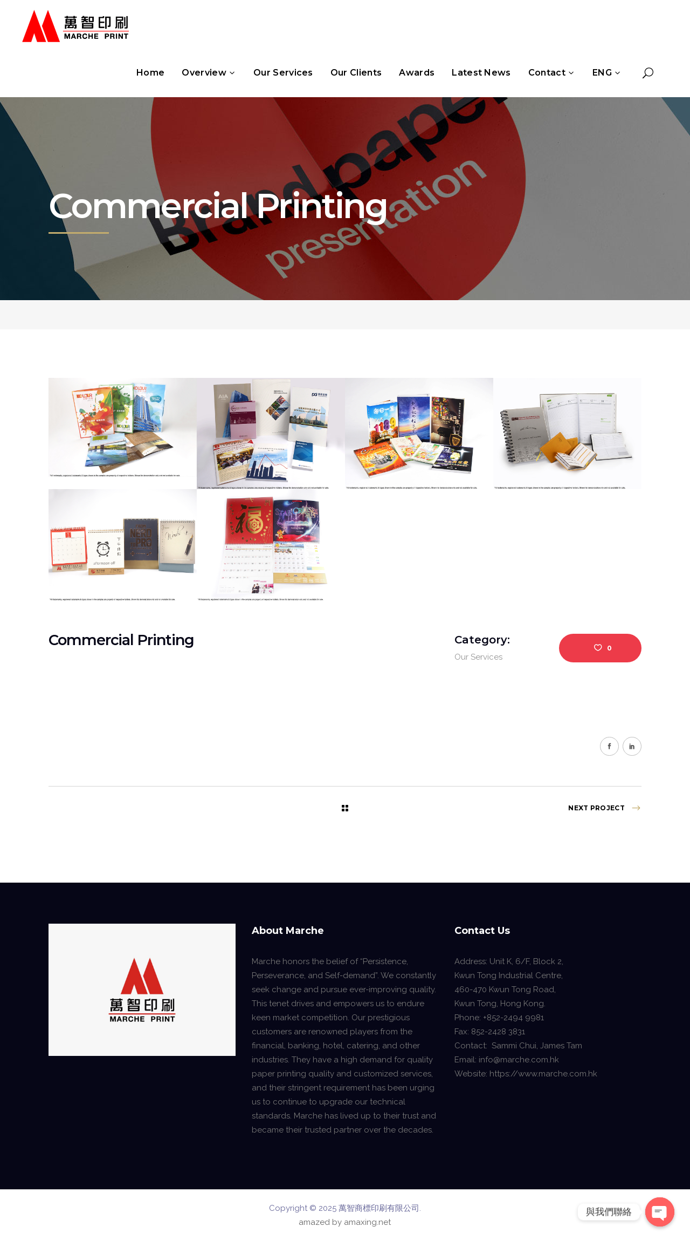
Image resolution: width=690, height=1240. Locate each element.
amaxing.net (367, 1222)
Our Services (478, 657)
